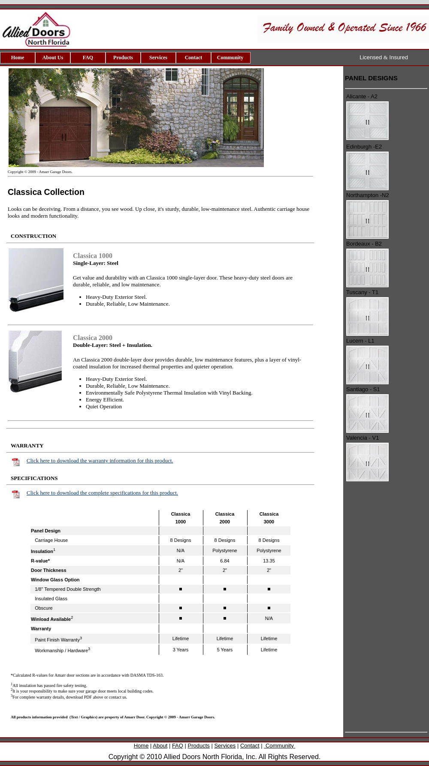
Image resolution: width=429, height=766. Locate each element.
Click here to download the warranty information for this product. (100, 460)
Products (123, 58)
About (160, 745)
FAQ (88, 58)
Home (17, 58)
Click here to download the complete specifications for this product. (102, 492)
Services (158, 58)
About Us (52, 58)
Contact (193, 58)
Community (231, 58)
